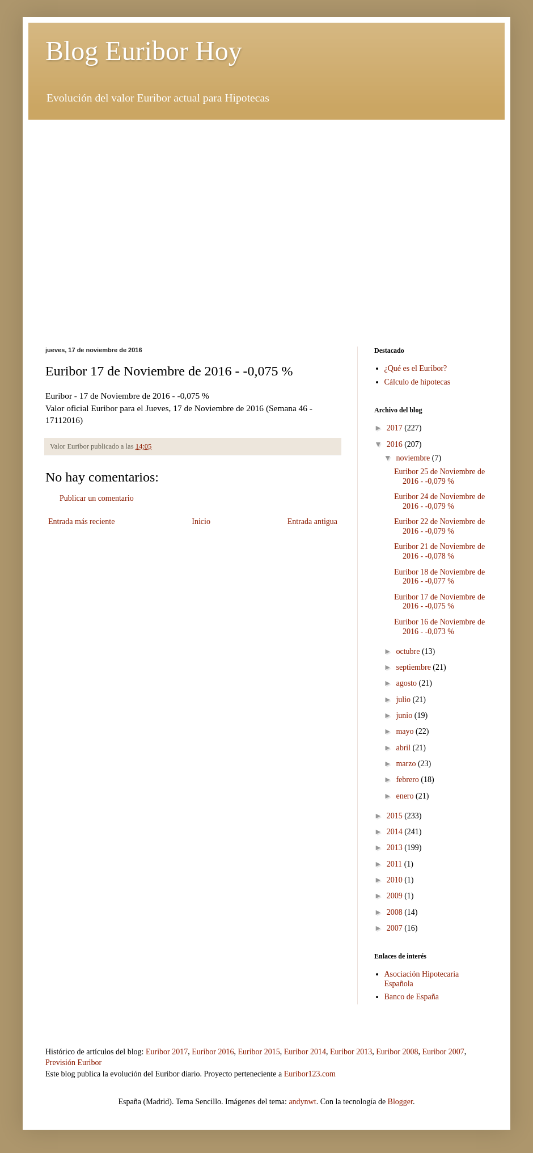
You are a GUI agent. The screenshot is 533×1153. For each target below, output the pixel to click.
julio (404, 699)
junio (405, 715)
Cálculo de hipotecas (417, 382)
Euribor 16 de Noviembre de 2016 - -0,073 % (439, 627)
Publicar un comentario (97, 498)
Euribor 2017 (167, 1052)
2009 (396, 896)
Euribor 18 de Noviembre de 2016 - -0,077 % (439, 577)
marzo (406, 763)
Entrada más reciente (81, 521)
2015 (396, 816)
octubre (408, 651)
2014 (396, 831)
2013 (396, 847)
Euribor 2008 (397, 1052)
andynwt (302, 1101)
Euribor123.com (310, 1074)
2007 (396, 928)
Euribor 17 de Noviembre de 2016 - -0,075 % (439, 602)
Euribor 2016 (213, 1052)
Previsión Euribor (73, 1062)
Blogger (400, 1101)
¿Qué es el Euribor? (415, 368)
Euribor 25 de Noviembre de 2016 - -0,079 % (439, 476)
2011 (395, 864)
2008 (396, 912)
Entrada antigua (312, 521)
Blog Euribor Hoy (143, 51)
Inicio (201, 521)
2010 (396, 880)
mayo (406, 731)
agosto (407, 683)
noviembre (414, 458)
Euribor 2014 (305, 1052)
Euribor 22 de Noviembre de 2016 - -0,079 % (439, 526)
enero (406, 796)
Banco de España (411, 996)
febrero (408, 779)
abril (404, 748)
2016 (396, 444)
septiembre (414, 667)
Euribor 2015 (259, 1052)
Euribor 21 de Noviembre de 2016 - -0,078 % (439, 551)
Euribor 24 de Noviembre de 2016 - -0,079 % (439, 501)
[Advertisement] (266, 199)
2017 (396, 428)
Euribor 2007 (443, 1052)
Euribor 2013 (351, 1052)
